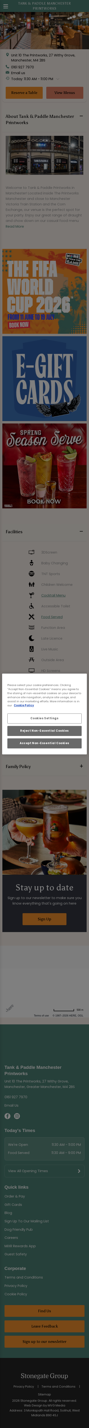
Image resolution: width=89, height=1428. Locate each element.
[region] (44, 714)
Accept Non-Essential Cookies (44, 743)
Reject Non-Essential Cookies (44, 731)
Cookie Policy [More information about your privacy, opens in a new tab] (24, 705)
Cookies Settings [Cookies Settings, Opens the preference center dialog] (44, 718)
